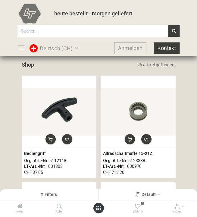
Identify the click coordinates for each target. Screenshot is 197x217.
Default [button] (149, 194)
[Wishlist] (138, 206)
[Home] (20, 206)
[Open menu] (98, 208)
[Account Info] (177, 206)
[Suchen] (59, 206)
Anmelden (130, 48)
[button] (50, 139)
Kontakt (167, 48)
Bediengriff (35, 153)
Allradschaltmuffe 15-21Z (127, 153)
